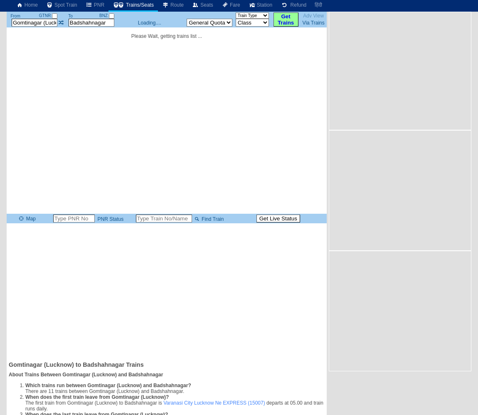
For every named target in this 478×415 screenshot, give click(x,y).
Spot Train (61, 5)
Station (260, 5)
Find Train (208, 219)
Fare (231, 5)
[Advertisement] (167, 291)
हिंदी (318, 5)
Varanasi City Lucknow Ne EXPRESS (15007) (214, 403)
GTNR (48, 15)
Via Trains (314, 23)
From (15, 16)
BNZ (106, 15)
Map (27, 219)
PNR (95, 5)
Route (173, 5)
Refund (293, 5)
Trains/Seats (133, 5)
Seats (202, 5)
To (70, 16)
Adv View (313, 16)
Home (27, 5)
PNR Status (109, 219)
